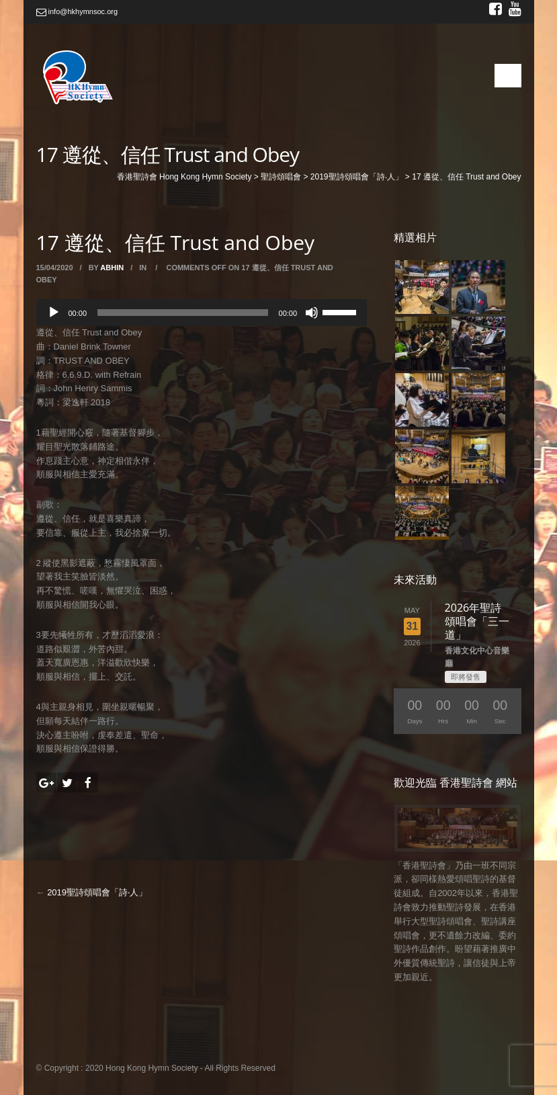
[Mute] (311, 312)
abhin (112, 267)
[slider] (182, 312)
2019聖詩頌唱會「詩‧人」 (97, 892)
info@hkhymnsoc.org (77, 11)
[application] (202, 312)
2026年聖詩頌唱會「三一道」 (477, 621)
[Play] (53, 312)
